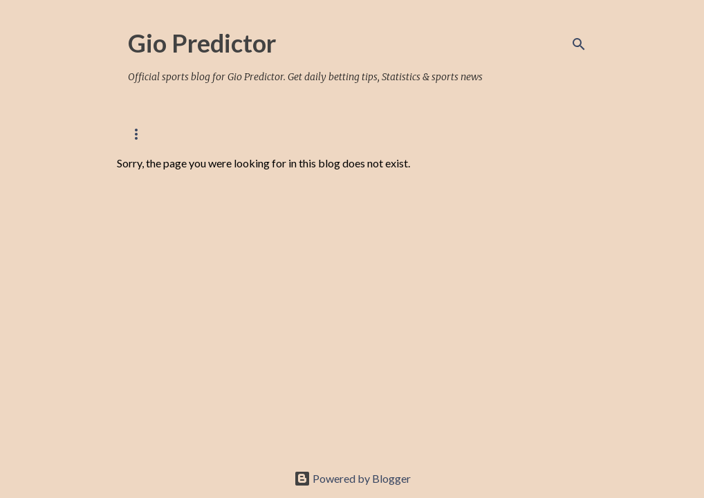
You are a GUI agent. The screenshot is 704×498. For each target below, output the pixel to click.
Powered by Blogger (352, 478)
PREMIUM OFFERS (220, 134)
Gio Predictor (202, 43)
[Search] (579, 44)
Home (141, 134)
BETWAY (306, 134)
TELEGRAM (534, 134)
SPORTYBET (455, 134)
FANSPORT (377, 134)
